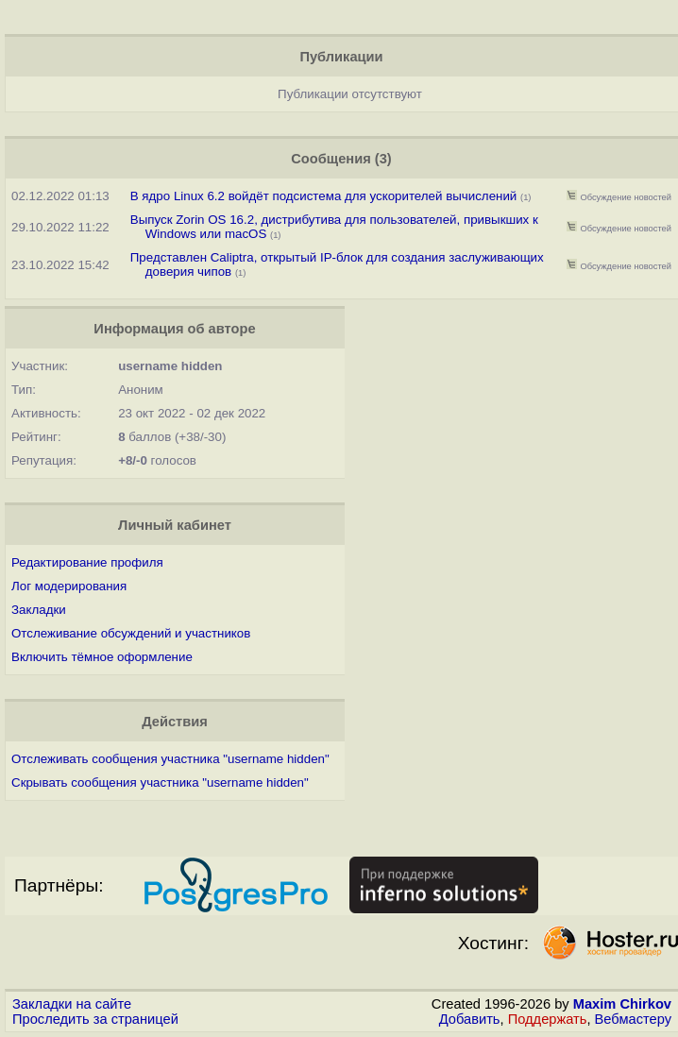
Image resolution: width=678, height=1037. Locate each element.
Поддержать (547, 1019)
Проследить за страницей (95, 1019)
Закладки (38, 610)
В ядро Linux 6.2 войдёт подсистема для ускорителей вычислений (323, 196)
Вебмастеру (633, 1019)
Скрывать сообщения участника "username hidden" (160, 782)
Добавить (469, 1019)
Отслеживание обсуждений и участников (130, 633)
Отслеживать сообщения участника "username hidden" (170, 759)
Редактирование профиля (87, 562)
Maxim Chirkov (622, 1004)
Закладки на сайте (71, 1004)
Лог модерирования (69, 586)
